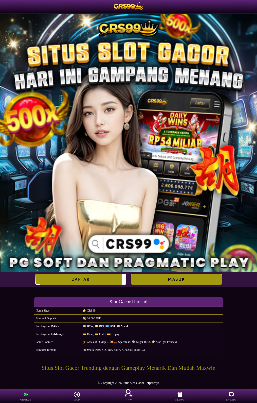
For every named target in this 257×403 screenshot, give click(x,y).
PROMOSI (179, 396)
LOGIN (77, 396)
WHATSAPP (25, 396)
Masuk (176, 279)
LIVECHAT (231, 396)
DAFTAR (128, 396)
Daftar (80, 279)
